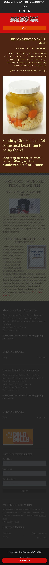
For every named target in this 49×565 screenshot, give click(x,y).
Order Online (24, 560)
